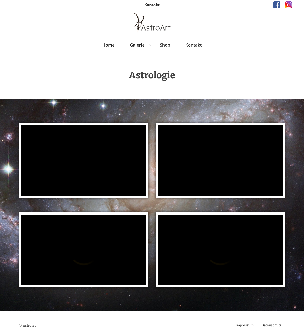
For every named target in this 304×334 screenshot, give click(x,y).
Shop (165, 45)
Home (108, 45)
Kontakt (193, 45)
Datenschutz (271, 325)
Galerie (137, 45)
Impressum (245, 325)
